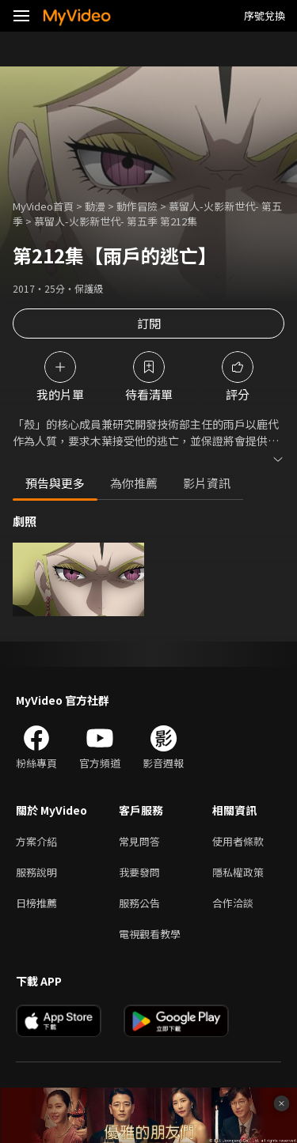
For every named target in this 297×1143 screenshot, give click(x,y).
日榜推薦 (36, 902)
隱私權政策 (238, 872)
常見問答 (139, 841)
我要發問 (139, 872)
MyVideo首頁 (43, 206)
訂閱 (149, 323)
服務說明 (36, 872)
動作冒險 (137, 206)
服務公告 (139, 902)
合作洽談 (232, 902)
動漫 (95, 206)
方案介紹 (36, 841)
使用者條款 (238, 841)
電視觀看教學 (150, 933)
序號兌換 (264, 15)
